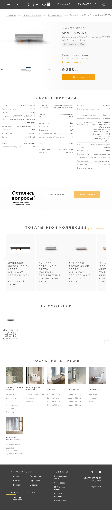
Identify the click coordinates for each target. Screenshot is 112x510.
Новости (17, 485)
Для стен (10, 412)
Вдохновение (35, 476)
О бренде (34, 485)
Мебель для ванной (59, 488)
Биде (91, 401)
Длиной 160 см (74, 405)
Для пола (10, 408)
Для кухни (10, 401)
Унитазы (92, 398)
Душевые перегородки (11, 449)
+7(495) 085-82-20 (92, 478)
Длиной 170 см (53, 398)
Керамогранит (12, 394)
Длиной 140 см (74, 401)
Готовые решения (58, 495)
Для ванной (11, 398)
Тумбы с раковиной (35, 394)
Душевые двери (13, 444)
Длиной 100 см (74, 394)
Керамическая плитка (60, 477)
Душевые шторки (14, 454)
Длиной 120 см (74, 398)
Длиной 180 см (53, 401)
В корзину (78, 77)
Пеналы (29, 401)
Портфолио (35, 480)
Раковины (93, 394)
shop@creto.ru (95, 487)
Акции (16, 476)
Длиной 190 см (53, 405)
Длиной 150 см (53, 394)
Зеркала (30, 398)
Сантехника (59, 483)
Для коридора (12, 405)
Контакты (17, 480)
